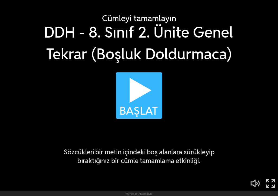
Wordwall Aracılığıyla (139, 193)
